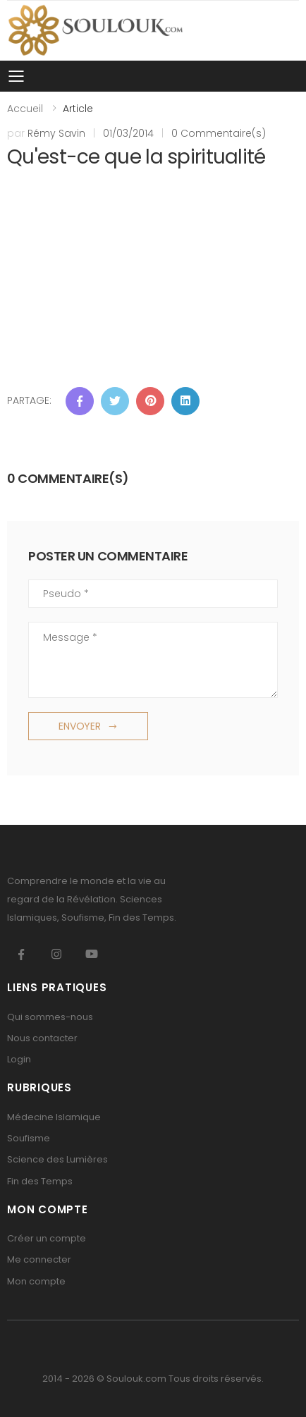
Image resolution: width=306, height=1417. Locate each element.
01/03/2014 (128, 133)
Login (19, 1059)
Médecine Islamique (54, 1117)
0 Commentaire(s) (218, 133)
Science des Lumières (57, 1159)
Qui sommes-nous (50, 1017)
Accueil (25, 109)
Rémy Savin (56, 133)
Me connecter (39, 1259)
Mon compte (36, 1281)
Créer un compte (46, 1238)
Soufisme (28, 1138)
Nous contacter (42, 1038)
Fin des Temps (40, 1181)
